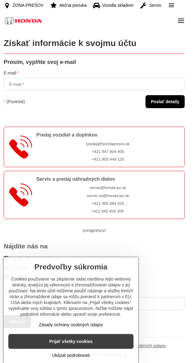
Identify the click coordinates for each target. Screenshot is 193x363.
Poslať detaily (165, 101)
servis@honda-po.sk (108, 187)
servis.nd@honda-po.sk (108, 195)
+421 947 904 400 (108, 151)
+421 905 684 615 (108, 203)
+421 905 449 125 (108, 159)
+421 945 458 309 (107, 211)
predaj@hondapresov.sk (107, 143)
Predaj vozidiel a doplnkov (66, 134)
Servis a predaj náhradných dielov (75, 179)
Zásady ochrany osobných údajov (71, 339)
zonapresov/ (94, 230)
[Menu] (181, 21)
